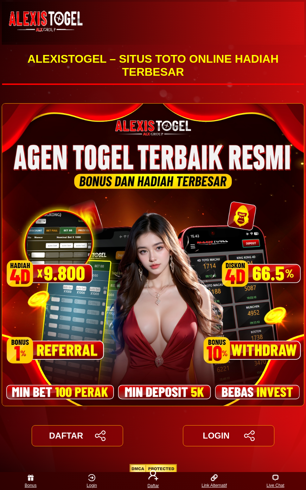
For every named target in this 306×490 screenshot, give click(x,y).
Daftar (153, 481)
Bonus (31, 481)
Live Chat (276, 481)
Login (92, 481)
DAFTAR (77, 435)
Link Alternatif (214, 481)
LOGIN (228, 435)
